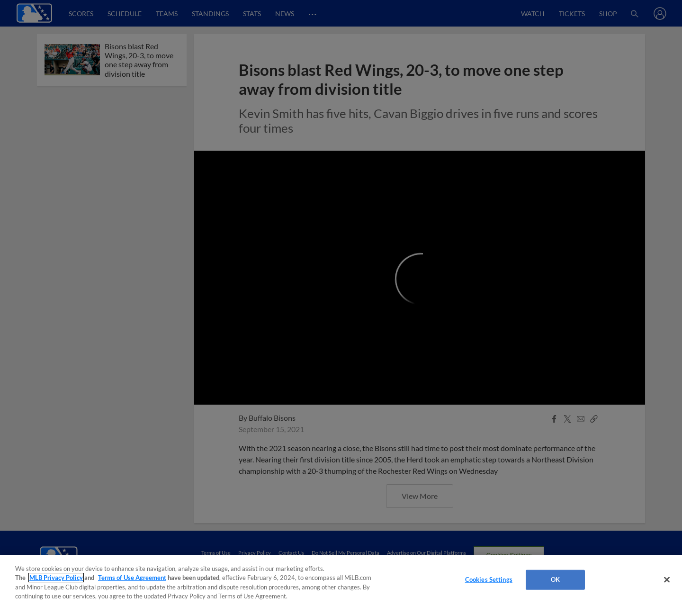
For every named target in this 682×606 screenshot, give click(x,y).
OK (555, 579)
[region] (341, 580)
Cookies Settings (488, 579)
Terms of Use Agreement (132, 577)
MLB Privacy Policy (56, 577)
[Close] (666, 579)
